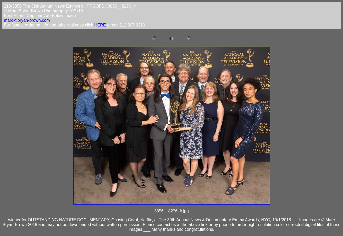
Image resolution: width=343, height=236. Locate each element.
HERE (100, 25)
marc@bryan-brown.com (27, 20)
